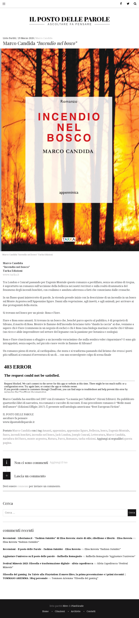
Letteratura (98, 434)
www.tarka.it (11, 274)
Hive (65, 606)
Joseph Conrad (81, 434)
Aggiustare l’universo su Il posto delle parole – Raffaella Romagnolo (42, 556)
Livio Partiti (10, 38)
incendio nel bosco (43, 434)
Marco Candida (44, 38)
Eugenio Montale (119, 430)
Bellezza (94, 430)
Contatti (91, 611)
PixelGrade (77, 606)
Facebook (120, 4)
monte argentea (37, 438)
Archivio (75, 611)
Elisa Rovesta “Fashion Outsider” (21, 542)
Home (45, 611)
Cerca (134, 4)
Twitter (127, 4)
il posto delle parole (69, 19)
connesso (22, 486)
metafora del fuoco (14, 438)
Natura (52, 438)
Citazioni (60, 611)
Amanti (46, 430)
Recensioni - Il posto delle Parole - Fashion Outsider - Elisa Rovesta (42, 549)
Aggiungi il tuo (58, 462)
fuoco (6, 434)
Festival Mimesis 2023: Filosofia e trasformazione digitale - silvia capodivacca (48, 563)
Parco (61, 438)
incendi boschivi (21, 434)
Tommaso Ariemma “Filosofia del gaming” (75, 578)
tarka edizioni (87, 438)
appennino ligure (77, 430)
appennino (59, 430)
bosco (104, 430)
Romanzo (71, 438)
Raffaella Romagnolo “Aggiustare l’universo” (110, 556)
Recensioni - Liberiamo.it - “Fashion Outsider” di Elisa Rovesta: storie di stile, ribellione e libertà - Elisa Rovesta (67, 538)
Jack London (63, 434)
